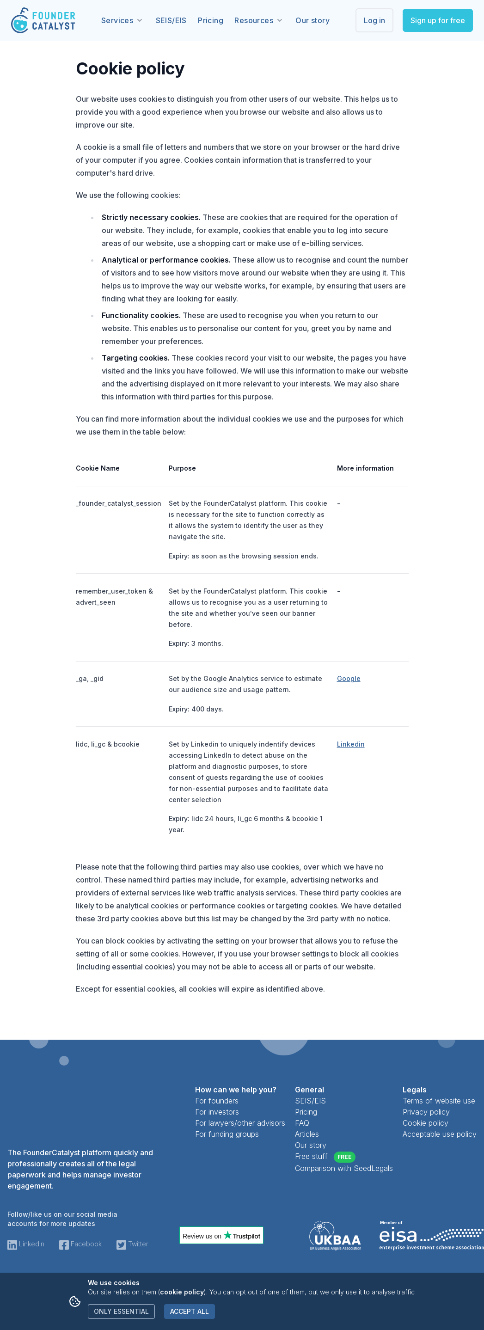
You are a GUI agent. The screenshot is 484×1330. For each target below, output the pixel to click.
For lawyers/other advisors (240, 1123)
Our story (312, 20)
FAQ (302, 1123)
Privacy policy (426, 1111)
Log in (374, 20)
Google (349, 678)
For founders (217, 1100)
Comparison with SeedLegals (344, 1168)
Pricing (210, 20)
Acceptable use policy (440, 1134)
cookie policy (182, 1292)
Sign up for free (437, 20)
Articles (307, 1134)
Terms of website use (439, 1100)
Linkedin (351, 744)
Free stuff (325, 1157)
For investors (217, 1111)
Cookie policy (425, 1123)
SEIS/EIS (171, 20)
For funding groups (227, 1134)
